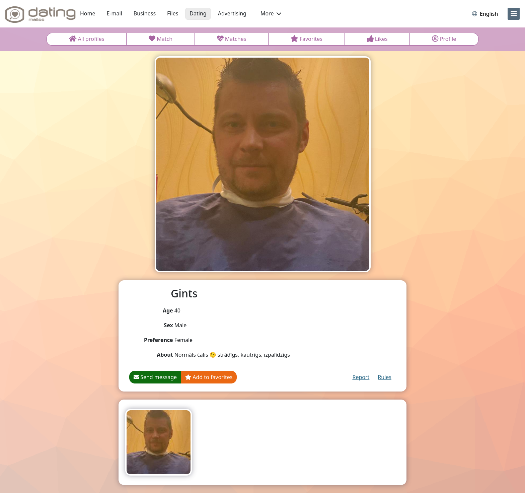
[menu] (514, 14)
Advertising (232, 13)
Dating (198, 13)
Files (172, 13)
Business (145, 13)
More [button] (270, 13)
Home (87, 13)
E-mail (114, 13)
